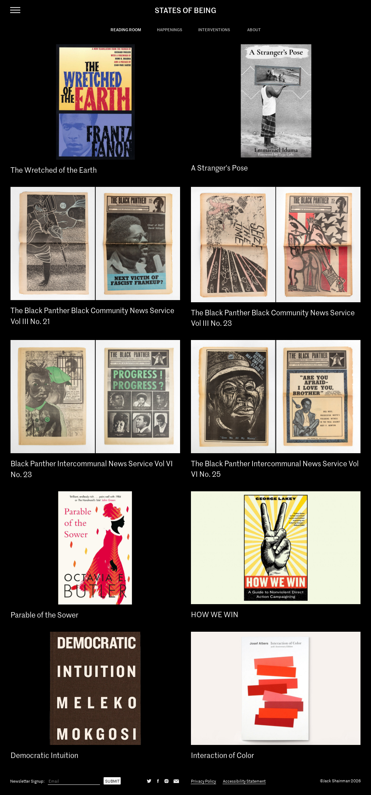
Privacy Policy (203, 781)
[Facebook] (158, 781)
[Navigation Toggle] (15, 10)
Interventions (214, 29)
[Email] (74, 781)
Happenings (169, 29)
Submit (112, 781)
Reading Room (126, 29)
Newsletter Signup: (27, 781)
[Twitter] (149, 781)
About (254, 29)
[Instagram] (166, 781)
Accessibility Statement (244, 781)
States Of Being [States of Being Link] (185, 10)
